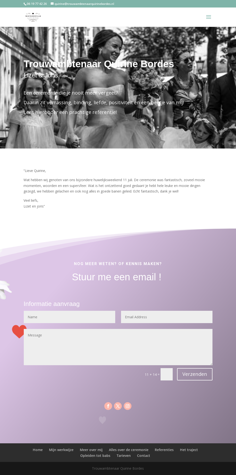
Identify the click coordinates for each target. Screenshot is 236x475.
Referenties (164, 449)
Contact (143, 455)
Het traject (189, 449)
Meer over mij (91, 449)
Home (38, 449)
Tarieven (124, 455)
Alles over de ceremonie (128, 449)
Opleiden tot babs (95, 455)
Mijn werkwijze (61, 449)
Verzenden (194, 374)
